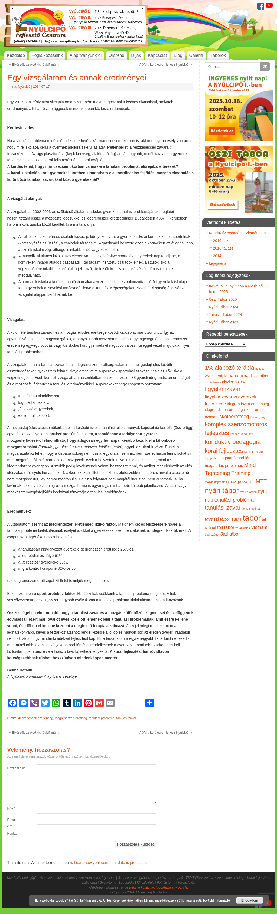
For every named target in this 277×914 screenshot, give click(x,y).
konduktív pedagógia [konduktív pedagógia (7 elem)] (233, 441)
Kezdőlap (16, 55)
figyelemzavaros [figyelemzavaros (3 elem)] (221, 396)
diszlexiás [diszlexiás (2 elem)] (230, 382)
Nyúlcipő (24, 87)
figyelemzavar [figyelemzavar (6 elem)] (223, 389)
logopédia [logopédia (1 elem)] (211, 458)
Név (11, 809)
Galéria (196, 55)
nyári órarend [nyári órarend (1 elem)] (248, 491)
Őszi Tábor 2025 (223, 299)
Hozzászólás (14, 771)
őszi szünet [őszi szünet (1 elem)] (212, 534)
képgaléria (218, 263)
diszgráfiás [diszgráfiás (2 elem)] (259, 376)
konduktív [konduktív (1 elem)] (246, 433)
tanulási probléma (102, 718)
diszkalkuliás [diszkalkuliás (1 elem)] (213, 382)
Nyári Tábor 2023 (223, 322)
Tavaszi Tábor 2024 (225, 314)
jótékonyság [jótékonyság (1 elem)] (258, 417)
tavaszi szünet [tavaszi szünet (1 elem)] (251, 508)
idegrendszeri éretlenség (35, 718)
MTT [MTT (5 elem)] (261, 481)
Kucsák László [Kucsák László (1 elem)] (253, 451)
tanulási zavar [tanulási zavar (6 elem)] (223, 507)
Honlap (12, 834)
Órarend (116, 55)
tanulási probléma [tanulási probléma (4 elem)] (234, 500)
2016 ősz (221, 240)
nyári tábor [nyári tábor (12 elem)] (222, 490)
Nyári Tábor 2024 (223, 307)
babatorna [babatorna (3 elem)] (239, 375)
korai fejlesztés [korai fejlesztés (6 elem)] (224, 451)
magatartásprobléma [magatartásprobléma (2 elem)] (236, 458)
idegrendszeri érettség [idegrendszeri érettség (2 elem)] (224, 409)
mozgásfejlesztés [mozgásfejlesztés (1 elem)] (216, 482)
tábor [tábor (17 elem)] (252, 517)
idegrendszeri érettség (71, 718)
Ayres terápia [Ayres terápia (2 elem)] (216, 376)
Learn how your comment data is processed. (111, 862)
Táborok (218, 55)
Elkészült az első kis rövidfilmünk (34, 65)
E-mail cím (12, 823)
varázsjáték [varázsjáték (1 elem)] (242, 527)
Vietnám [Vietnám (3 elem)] (259, 527)
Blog (178, 55)
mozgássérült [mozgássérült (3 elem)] (241, 481)
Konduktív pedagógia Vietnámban (237, 233)
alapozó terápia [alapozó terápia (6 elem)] (234, 368)
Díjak (136, 55)
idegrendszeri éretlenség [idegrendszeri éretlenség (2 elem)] (248, 404)
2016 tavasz (223, 248)
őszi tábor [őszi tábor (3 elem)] (230, 534)
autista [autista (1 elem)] (259, 368)
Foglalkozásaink (47, 55)
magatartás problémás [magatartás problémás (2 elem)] (224, 465)
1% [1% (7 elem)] (209, 367)
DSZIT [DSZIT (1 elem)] (244, 382)
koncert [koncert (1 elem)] (234, 433)
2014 (217, 256)
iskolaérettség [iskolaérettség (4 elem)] (233, 416)
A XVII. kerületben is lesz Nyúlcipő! (165, 65)
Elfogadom (249, 900)
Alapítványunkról (86, 55)
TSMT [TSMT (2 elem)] (236, 519)
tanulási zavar (126, 718)
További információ (216, 900)
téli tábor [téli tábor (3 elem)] (225, 527)
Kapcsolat (157, 55)
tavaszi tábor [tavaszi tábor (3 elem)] (217, 519)
